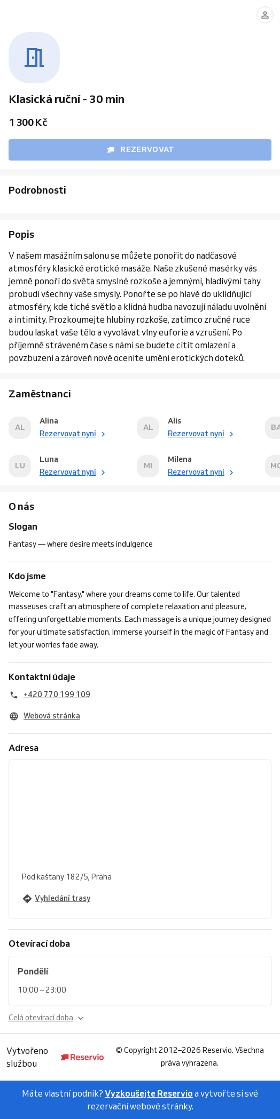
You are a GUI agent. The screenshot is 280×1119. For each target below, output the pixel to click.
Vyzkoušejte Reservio (149, 1093)
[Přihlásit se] (265, 14)
